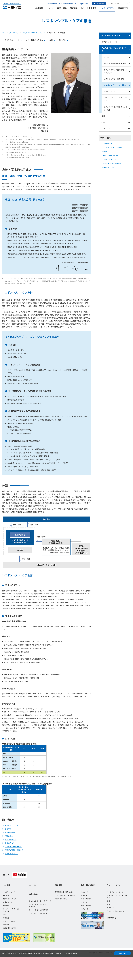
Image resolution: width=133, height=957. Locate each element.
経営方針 (84, 895)
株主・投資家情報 (88, 8)
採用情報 (123, 8)
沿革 (4, 914)
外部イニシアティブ (111, 91)
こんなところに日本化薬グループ (40, 901)
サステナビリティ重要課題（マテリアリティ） (115, 71)
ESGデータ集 (107, 143)
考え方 (106, 57)
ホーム (4, 33)
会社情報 (39, 8)
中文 (87, 3)
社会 (103, 122)
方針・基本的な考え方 (34, 40)
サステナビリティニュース (116, 911)
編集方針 (105, 151)
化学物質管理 (10, 832)
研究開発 (74, 8)
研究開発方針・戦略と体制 (64, 892)
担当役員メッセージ (12, 40)
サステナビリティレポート (112, 147)
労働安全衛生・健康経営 (14, 850)
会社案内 (6, 895)
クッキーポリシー (70, 953)
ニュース (50, 8)
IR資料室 (84, 902)
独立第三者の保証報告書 (111, 163)
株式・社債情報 (86, 905)
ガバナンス (106, 128)
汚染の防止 (9, 836)
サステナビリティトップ (110, 35)
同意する (122, 953)
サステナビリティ (107, 8)
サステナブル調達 (9, 921)
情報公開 (6, 925)
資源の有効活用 (10, 839)
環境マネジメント (11, 825)
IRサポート (84, 909)
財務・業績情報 (86, 899)
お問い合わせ (99, 4)
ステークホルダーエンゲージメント (115, 99)
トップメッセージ (9, 892)
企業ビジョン (7, 902)
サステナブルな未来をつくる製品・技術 (115, 108)
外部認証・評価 (108, 167)
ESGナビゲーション (109, 159)
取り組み (62, 40)
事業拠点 (6, 918)
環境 (103, 116)
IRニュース (84, 892)
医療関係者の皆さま (69, 3)
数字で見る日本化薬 (9, 899)
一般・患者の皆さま (53, 3)
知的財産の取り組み (61, 899)
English (81, 3)
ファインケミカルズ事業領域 (38, 910)
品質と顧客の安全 (11, 853)
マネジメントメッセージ (111, 42)
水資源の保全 (10, 843)
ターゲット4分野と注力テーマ (65, 895)
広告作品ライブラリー (10, 928)
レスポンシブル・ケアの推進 (115, 85)
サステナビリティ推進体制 (114, 79)
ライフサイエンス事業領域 (38, 913)
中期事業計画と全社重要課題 (115, 63)
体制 (51, 40)
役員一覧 (6, 905)
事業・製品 (62, 8)
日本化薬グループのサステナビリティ (33, 33)
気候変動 (8, 829)
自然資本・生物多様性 (13, 846)
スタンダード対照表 (110, 155)
